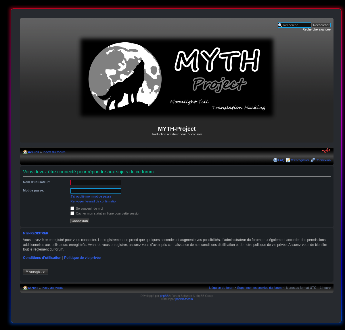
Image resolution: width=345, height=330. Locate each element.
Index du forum (54, 152)
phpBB (164, 295)
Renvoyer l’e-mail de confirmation (93, 201)
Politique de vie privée (82, 258)
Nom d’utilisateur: (36, 182)
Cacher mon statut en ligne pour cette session (105, 213)
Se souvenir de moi (86, 208)
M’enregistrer (300, 160)
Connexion (323, 160)
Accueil (33, 152)
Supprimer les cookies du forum (259, 287)
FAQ (281, 160)
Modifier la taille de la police (326, 150)
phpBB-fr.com (184, 299)
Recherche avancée (316, 29)
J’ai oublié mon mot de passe (90, 196)
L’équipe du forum (221, 287)
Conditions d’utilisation (42, 258)
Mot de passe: (33, 190)
